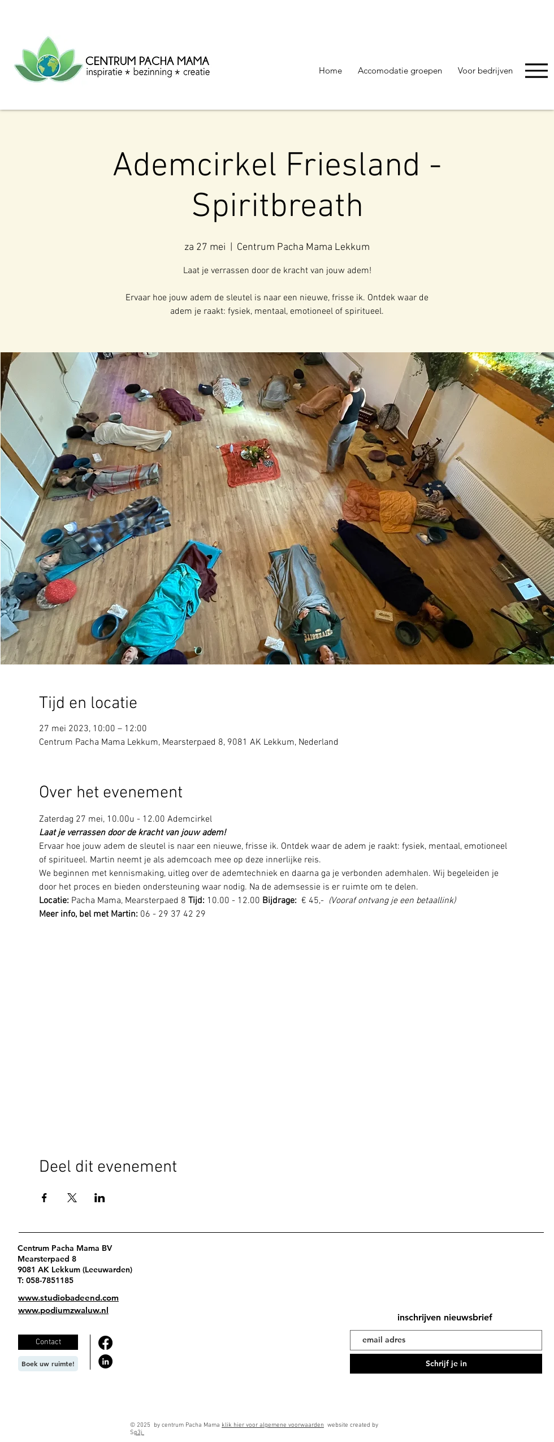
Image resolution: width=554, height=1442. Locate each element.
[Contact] (48, 1342)
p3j (139, 1432)
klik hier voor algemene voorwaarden (273, 1425)
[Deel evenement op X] (72, 1197)
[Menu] (536, 70)
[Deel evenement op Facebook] (44, 1197)
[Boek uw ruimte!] (48, 1363)
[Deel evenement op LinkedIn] (99, 1197)
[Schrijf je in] (446, 1364)
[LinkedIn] (105, 1361)
